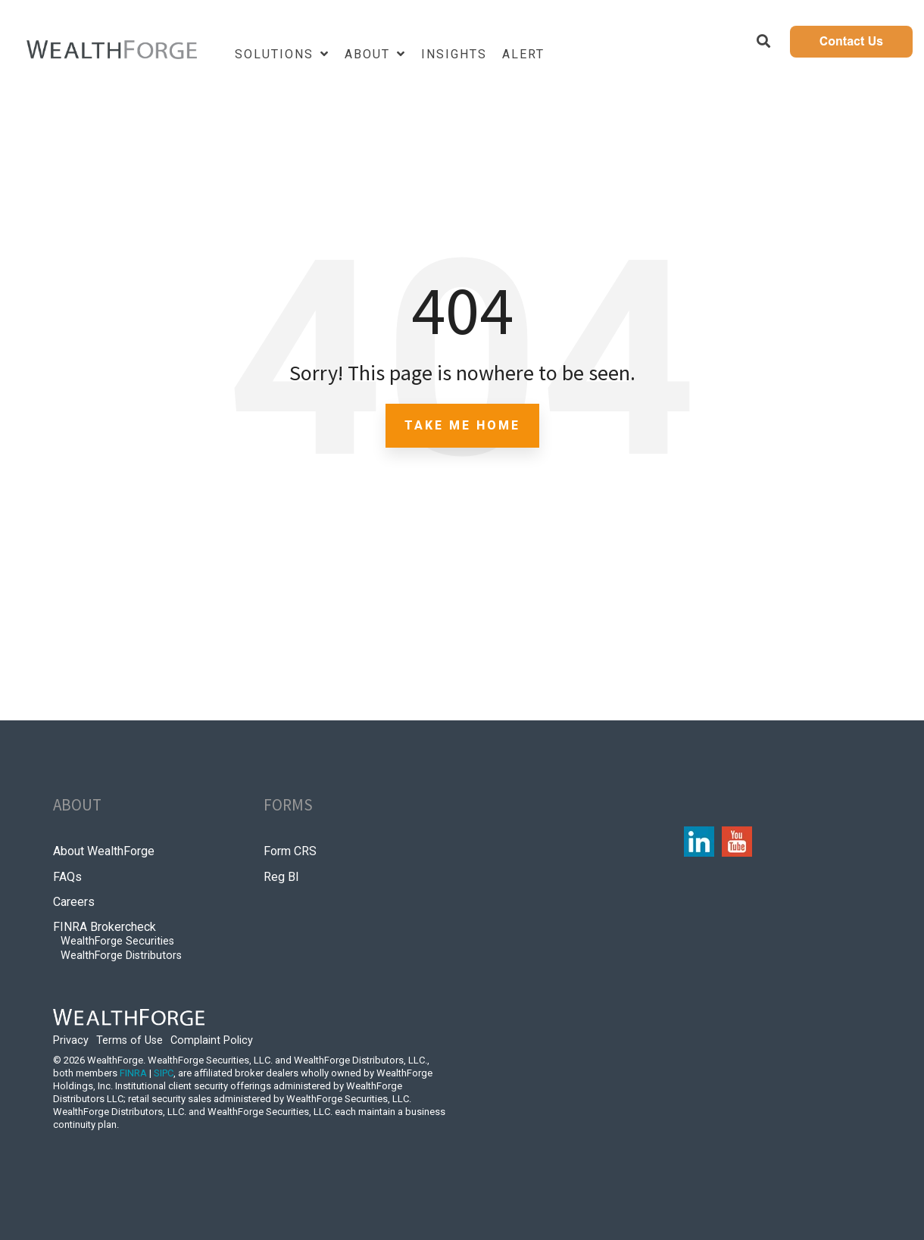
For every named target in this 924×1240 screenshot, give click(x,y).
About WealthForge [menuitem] (104, 851)
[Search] (763, 42)
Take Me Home (462, 425)
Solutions (276, 54)
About (370, 54)
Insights (454, 54)
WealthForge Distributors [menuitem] (121, 955)
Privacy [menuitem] (71, 1040)
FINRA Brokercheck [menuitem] (104, 927)
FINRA (133, 1073)
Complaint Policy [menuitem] (211, 1040)
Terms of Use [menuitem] (129, 1040)
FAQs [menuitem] (67, 877)
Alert (523, 54)
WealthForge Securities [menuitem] (117, 941)
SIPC (163, 1073)
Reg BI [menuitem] (281, 877)
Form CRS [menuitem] (290, 851)
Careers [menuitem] (74, 902)
